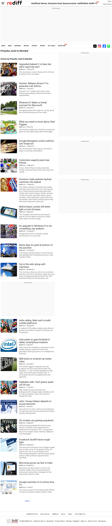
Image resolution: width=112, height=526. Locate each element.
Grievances (102, 521)
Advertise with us (39, 521)
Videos (70, 514)
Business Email (69, 3)
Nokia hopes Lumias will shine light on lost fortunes (34, 208)
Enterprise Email (55, 3)
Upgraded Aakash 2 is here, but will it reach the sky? (35, 65)
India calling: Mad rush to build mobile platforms (35, 321)
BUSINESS (18, 46)
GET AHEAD (51, 46)
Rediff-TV (93, 3)
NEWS (10, 46)
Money (44, 3)
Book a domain (45, 514)
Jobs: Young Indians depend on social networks (35, 402)
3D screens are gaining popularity (36, 420)
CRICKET (34, 46)
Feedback (76, 521)
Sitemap (69, 521)
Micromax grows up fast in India (35, 462)
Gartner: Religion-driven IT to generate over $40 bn (33, 84)
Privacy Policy (60, 521)
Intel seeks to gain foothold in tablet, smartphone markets (34, 341)
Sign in (109, 1)
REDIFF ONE (61, 46)
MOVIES (26, 46)
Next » (27, 501)
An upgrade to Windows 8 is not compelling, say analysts (35, 227)
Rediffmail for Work (32, 514)
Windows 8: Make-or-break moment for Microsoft (33, 104)
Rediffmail (36, 3)
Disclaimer (50, 521)
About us (84, 521)
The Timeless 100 (80, 514)
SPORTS (42, 46)
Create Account (107, 4)
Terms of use (92, 521)
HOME (3, 46)
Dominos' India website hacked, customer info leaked (35, 180)
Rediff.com (28, 521)
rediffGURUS (82, 3)
